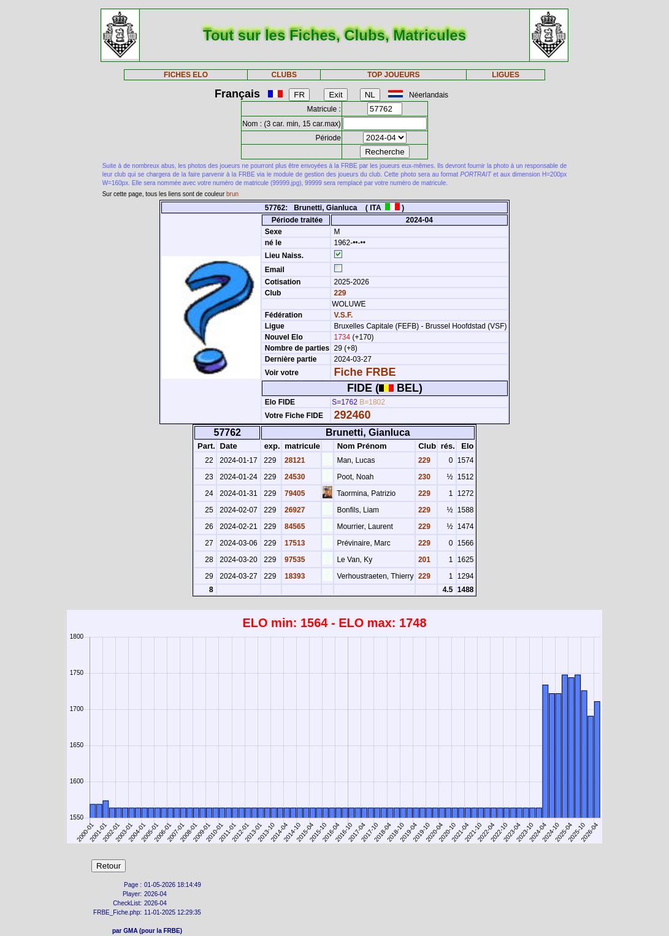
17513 (294, 543)
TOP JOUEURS (393, 74)
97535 (294, 559)
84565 (294, 526)
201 (423, 559)
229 (339, 293)
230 (423, 477)
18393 (294, 576)
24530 (294, 477)
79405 (294, 493)
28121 (294, 460)
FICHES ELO (186, 74)
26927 (294, 510)
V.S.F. (343, 315)
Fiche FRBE (365, 372)
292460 (352, 415)
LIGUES (505, 74)
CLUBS (284, 74)
